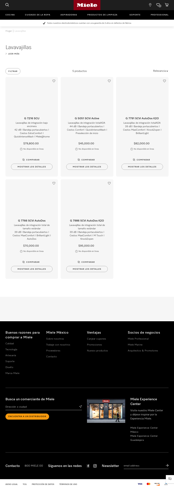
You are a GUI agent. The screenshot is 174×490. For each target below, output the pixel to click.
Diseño (9, 367)
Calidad (9, 343)
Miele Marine (135, 345)
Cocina (10, 15)
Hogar (8, 31)
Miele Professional (138, 339)
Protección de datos (43, 484)
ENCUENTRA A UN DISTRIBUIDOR (27, 417)
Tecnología (11, 349)
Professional (160, 15)
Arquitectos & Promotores (143, 351)
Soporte (135, 15)
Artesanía (10, 355)
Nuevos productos (97, 351)
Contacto (51, 357)
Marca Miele (12, 373)
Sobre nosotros (55, 339)
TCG (25, 484)
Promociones (94, 345)
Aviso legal (11, 484)
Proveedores (53, 351)
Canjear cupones (96, 339)
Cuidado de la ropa (37, 15)
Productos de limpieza (102, 15)
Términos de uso (68, 484)
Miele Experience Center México (144, 430)
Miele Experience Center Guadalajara (144, 438)
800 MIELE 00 (34, 466)
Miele (87, 5)
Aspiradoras (68, 15)
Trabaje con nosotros (58, 345)
